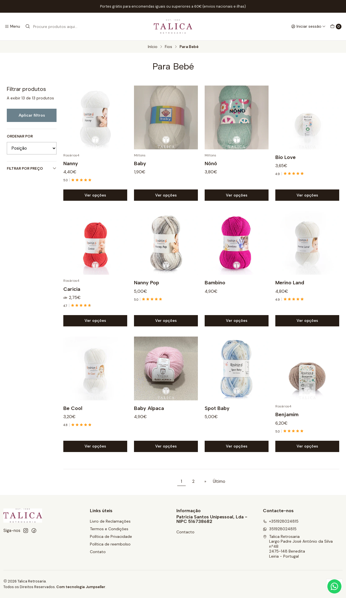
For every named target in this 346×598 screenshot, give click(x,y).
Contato (98, 551)
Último (219, 481)
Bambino (215, 286)
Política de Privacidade (111, 536)
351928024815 (280, 528)
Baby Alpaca (149, 412)
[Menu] (12, 26)
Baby (140, 163)
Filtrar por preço (32, 168)
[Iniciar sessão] (308, 26)
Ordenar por (20, 136)
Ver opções (95, 195)
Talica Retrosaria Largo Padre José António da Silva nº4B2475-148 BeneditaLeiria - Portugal (298, 546)
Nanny (70, 163)
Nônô (211, 163)
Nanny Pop (146, 286)
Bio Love (285, 157)
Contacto (185, 531)
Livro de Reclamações (110, 521)
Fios (168, 47)
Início (152, 47)
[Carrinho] (336, 26)
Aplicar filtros (32, 115)
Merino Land (289, 286)
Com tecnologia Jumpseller (80, 586)
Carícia (71, 292)
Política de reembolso (110, 544)
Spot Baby (217, 412)
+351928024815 (281, 521)
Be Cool (72, 412)
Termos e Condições (109, 528)
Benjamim (287, 418)
